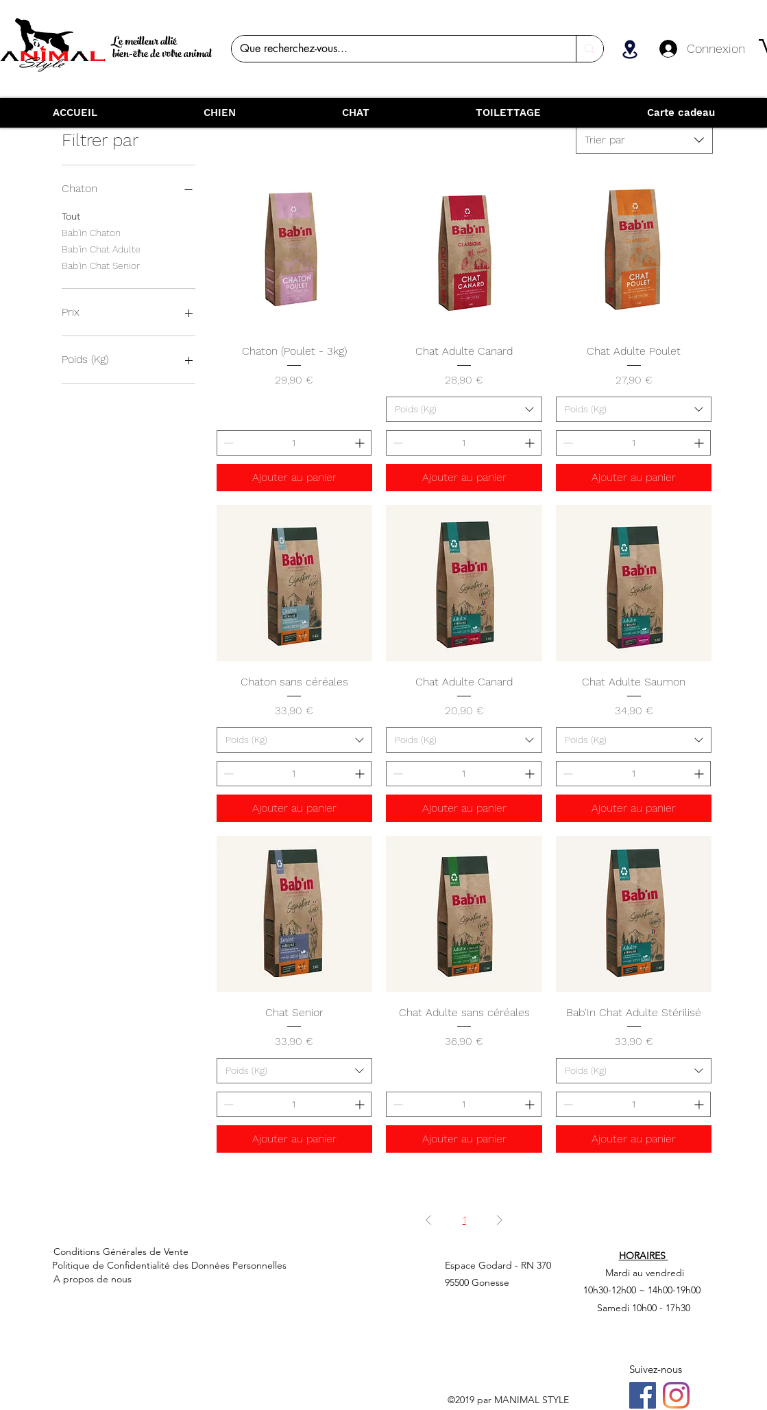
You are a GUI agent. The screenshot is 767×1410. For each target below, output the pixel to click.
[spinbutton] (294, 443)
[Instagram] (676, 1395)
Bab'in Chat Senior (101, 264)
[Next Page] (499, 1220)
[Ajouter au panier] (295, 477)
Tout (71, 215)
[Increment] (360, 443)
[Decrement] (227, 443)
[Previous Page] (428, 1220)
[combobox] (644, 140)
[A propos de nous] (164, 1279)
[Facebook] (642, 1395)
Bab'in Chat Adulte (101, 248)
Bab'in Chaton (91, 231)
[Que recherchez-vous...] (394, 49)
